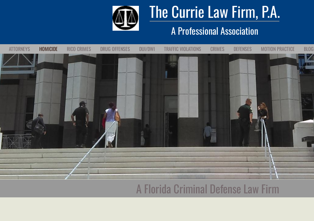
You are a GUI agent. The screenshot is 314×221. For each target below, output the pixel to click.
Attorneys (19, 48)
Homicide (48, 48)
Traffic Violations (182, 48)
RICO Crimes (79, 48)
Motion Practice (278, 48)
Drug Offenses (115, 48)
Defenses (243, 48)
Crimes (217, 48)
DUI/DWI (147, 48)
